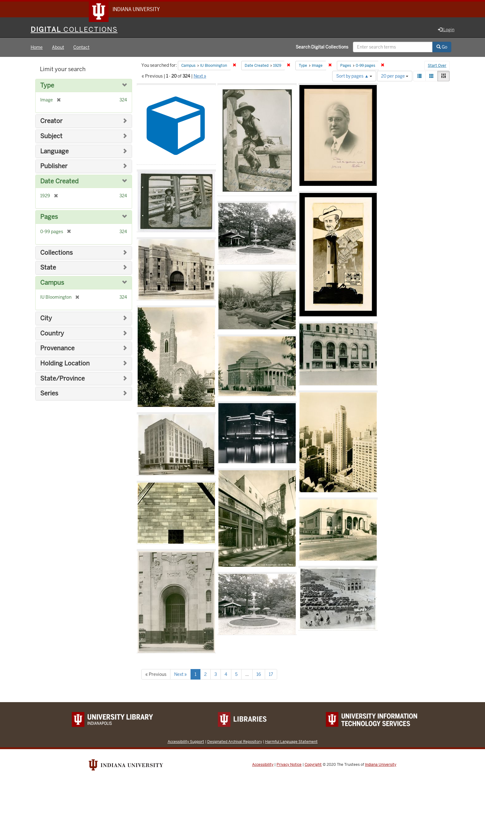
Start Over (437, 66)
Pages (49, 217)
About (58, 47)
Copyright (313, 764)
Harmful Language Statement (291, 742)
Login (446, 30)
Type (47, 86)
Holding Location (65, 364)
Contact (81, 47)
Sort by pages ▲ (354, 76)
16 (258, 674)
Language (54, 152)
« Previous (155, 674)
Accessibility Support (186, 742)
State (48, 268)
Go (441, 47)
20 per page (394, 76)
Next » (200, 76)
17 (271, 674)
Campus (52, 283)
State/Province (62, 379)
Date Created (59, 182)
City (46, 318)
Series (49, 394)
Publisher (53, 166)
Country (52, 334)
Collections (56, 253)
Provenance (57, 349)
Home (37, 47)
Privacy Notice (289, 764)
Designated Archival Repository (234, 742)
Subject (51, 136)
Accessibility (262, 764)
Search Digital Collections (322, 47)
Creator (51, 122)
